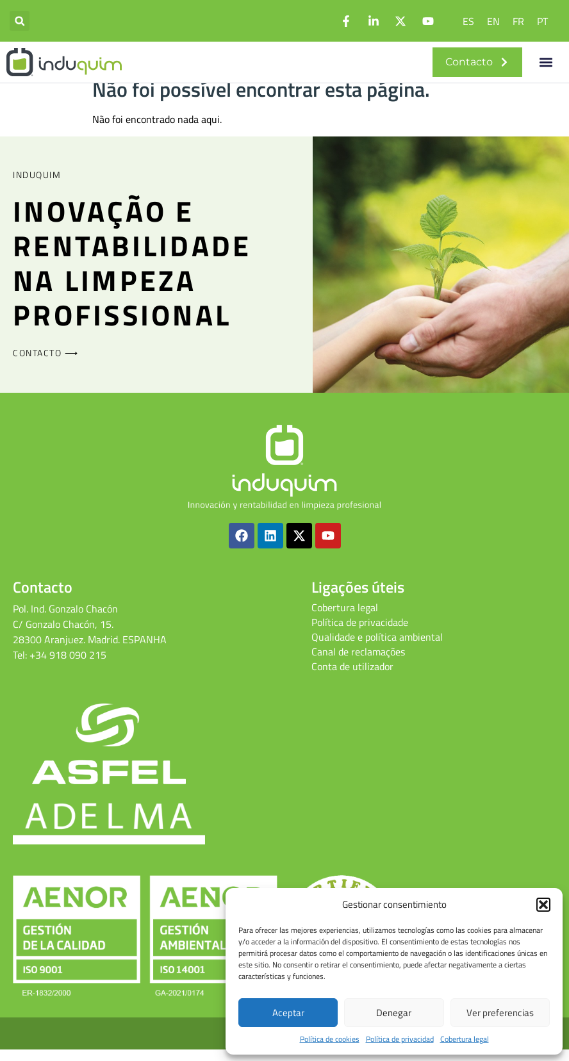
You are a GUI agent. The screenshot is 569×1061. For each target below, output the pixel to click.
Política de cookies (329, 1039)
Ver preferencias (500, 1012)
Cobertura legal (464, 1039)
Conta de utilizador (352, 677)
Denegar (393, 1012)
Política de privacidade (359, 633)
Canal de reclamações (358, 663)
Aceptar (288, 1012)
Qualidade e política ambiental (377, 648)
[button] (543, 904)
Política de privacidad (400, 1039)
